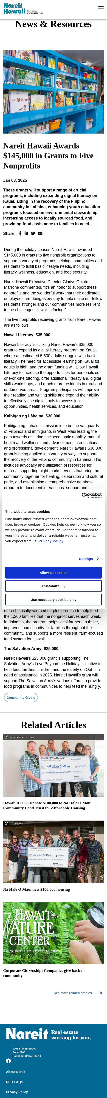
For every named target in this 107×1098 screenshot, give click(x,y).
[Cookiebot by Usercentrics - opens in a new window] (82, 496)
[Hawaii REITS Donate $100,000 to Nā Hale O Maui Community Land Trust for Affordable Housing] (53, 795)
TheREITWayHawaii (22, 9)
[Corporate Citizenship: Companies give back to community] (53, 963)
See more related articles (78, 993)
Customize (53, 586)
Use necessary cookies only (53, 600)
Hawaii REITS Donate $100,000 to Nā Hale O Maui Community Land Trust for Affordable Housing (47, 805)
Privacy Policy (51, 541)
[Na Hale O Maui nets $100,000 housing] (53, 882)
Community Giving (21, 697)
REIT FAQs (14, 1082)
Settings (86, 559)
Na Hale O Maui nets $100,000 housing (36, 889)
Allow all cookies (54, 573)
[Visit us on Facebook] (8, 1061)
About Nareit (15, 1072)
